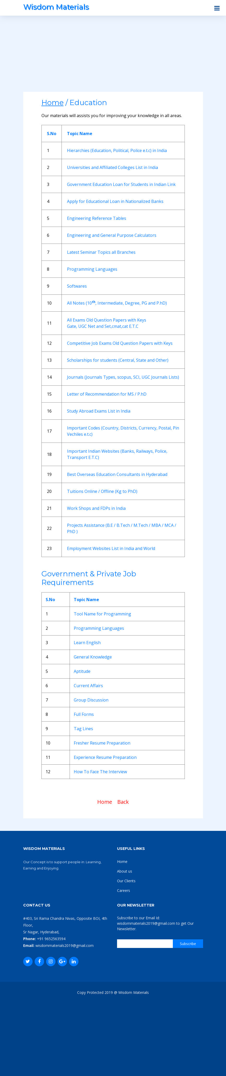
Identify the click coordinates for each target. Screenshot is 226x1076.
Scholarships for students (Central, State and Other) (117, 360)
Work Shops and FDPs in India (96, 508)
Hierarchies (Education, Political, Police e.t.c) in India (117, 150)
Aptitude (82, 671)
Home (104, 801)
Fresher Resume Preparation (102, 743)
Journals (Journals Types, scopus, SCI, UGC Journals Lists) (123, 377)
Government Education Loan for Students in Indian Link (121, 184)
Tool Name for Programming (102, 614)
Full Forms (84, 714)
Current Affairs (88, 685)
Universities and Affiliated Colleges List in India (112, 167)
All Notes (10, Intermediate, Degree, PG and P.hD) (117, 303)
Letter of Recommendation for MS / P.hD (106, 394)
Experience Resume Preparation (105, 757)
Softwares (77, 286)
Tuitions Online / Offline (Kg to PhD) (102, 491)
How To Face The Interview (100, 772)
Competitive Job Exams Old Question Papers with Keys (120, 343)
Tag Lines (83, 729)
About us (124, 871)
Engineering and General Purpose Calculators (111, 235)
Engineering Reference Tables (96, 218)
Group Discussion (91, 700)
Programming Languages (92, 269)
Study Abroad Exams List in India (98, 411)
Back (123, 801)
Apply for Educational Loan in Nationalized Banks (115, 201)
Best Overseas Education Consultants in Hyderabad (117, 474)
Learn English (87, 642)
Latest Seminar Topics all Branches (101, 252)
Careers (123, 890)
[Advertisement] (113, 55)
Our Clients (126, 880)
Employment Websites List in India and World (111, 548)
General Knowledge (93, 657)
